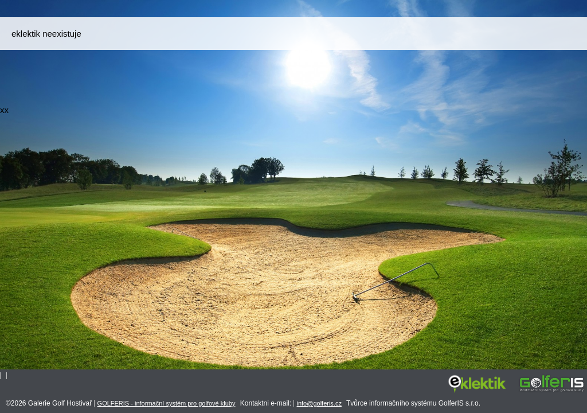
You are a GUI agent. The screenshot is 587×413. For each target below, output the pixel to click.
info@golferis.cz (319, 403)
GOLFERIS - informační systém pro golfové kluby (166, 403)
